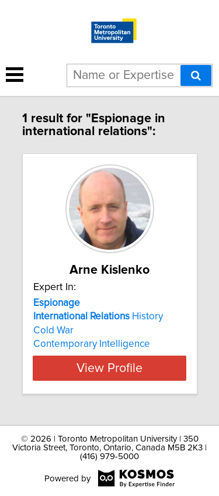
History (98, 316)
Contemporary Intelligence (91, 344)
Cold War (53, 330)
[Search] (195, 75)
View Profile (109, 367)
